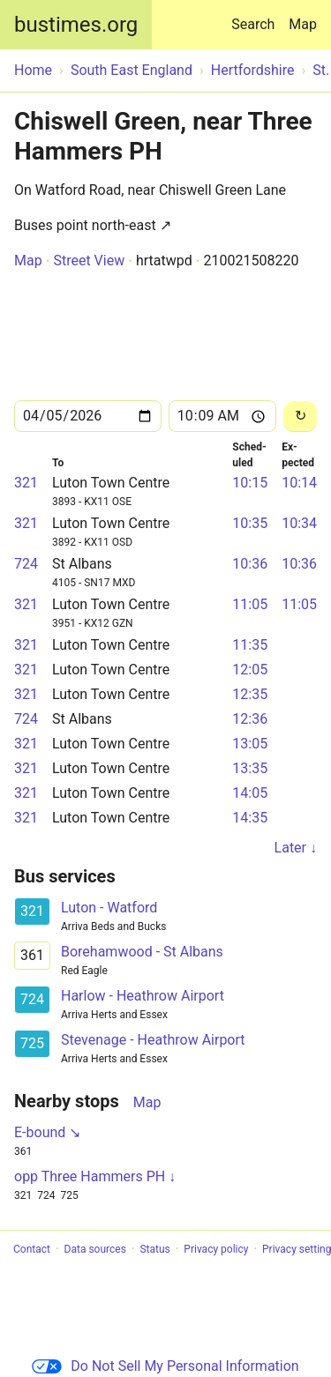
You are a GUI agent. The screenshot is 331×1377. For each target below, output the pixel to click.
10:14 (299, 482)
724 (26, 563)
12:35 (249, 694)
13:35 (249, 768)
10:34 (299, 523)
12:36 (249, 719)
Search (256, 16)
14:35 (249, 817)
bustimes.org (76, 24)
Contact (31, 1249)
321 (26, 482)
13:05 (249, 743)
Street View (88, 260)
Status (154, 1249)
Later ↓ (296, 847)
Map (303, 24)
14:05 (249, 793)
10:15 (249, 482)
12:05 (249, 669)
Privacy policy (216, 1249)
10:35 (249, 523)
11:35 (249, 644)
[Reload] (300, 416)
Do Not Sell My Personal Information (165, 1366)
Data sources (95, 1249)
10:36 (249, 563)
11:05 (249, 604)
